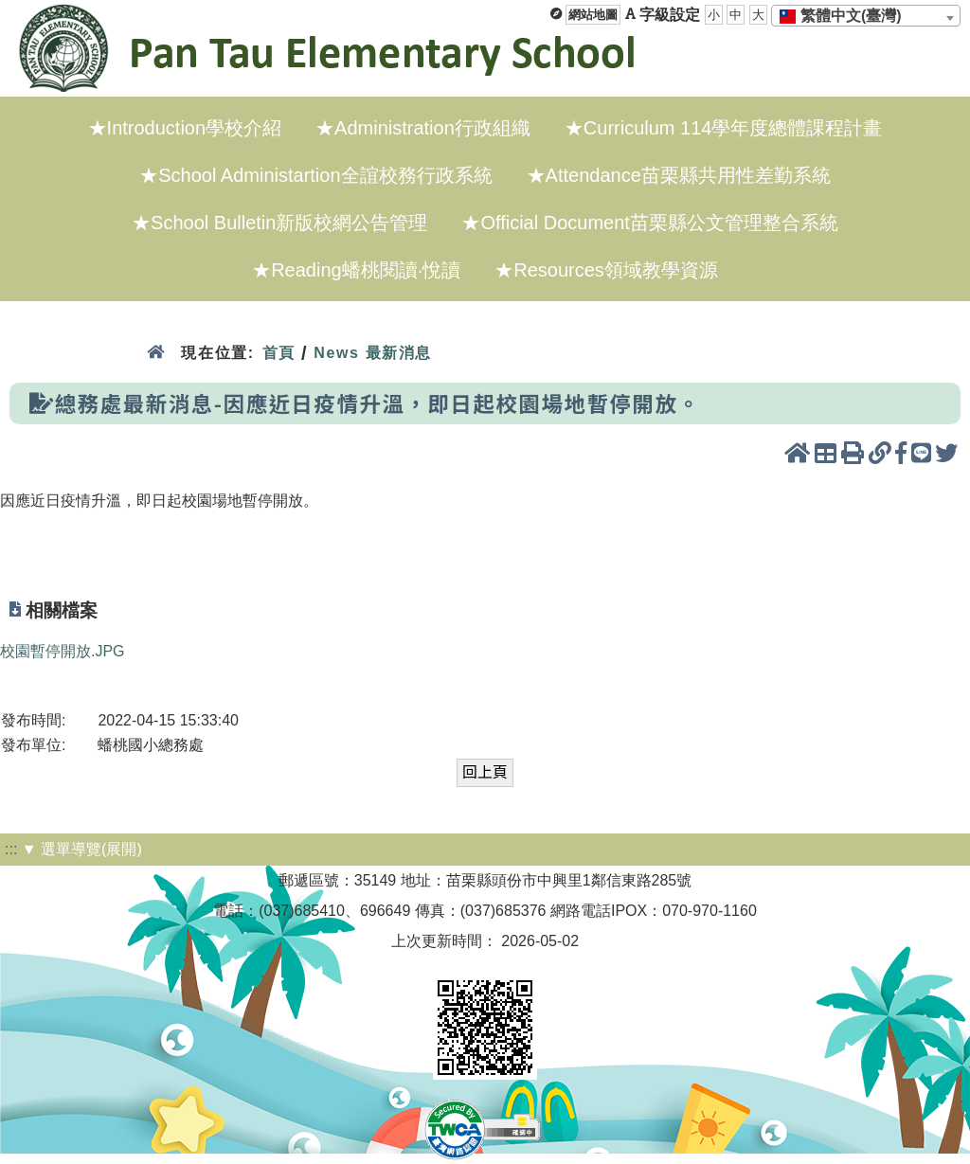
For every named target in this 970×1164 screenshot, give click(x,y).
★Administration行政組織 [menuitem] (422, 127)
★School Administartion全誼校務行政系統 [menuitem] (315, 175)
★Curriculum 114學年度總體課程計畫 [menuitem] (724, 127)
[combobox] (866, 16)
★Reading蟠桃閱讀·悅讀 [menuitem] (356, 270)
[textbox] (846, 16)
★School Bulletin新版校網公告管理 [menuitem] (279, 222)
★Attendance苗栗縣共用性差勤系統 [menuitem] (679, 175)
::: (11, 849)
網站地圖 (593, 15)
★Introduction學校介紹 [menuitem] (185, 127)
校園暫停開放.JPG (62, 651)
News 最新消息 (373, 353)
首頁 (279, 353)
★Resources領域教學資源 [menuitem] (606, 270)
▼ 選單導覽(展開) (82, 849)
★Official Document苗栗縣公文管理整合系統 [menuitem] (649, 222)
